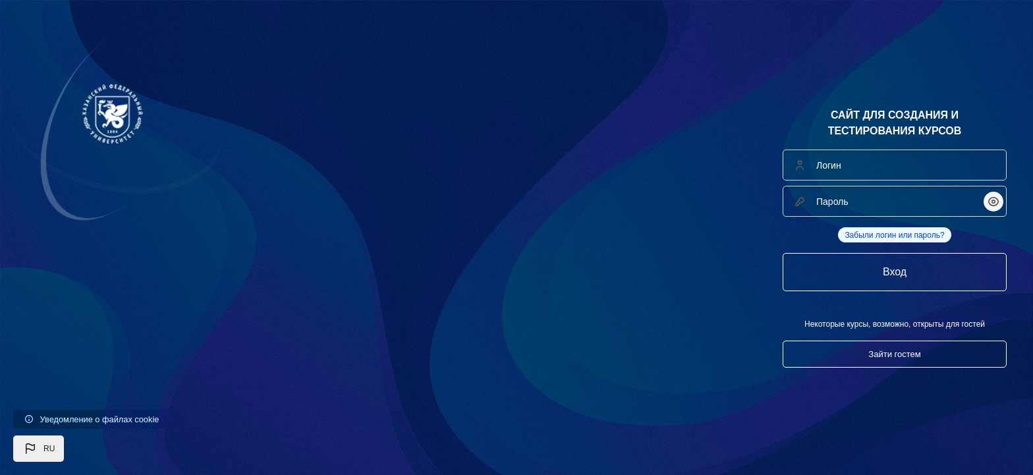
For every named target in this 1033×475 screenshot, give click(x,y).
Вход (895, 271)
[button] (38, 448)
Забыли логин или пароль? (894, 235)
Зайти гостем (894, 354)
